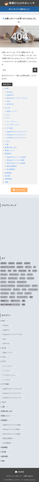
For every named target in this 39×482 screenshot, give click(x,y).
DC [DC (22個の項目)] (34, 267)
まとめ (7, 108)
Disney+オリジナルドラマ (16, 135)
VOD (7, 88)
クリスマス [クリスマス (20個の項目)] (30, 278)
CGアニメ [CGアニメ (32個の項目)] (28, 267)
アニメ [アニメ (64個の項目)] (23, 274)
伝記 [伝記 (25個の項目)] (31, 297)
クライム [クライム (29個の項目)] (22, 278)
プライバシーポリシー (14, 476)
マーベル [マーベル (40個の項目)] (19, 293)
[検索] (35, 70)
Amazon (10, 92)
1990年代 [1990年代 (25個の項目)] (3, 263)
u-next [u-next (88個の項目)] (35, 270)
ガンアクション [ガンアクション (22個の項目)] (12, 278)
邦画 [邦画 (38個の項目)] (23, 304)
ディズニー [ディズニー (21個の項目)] (16, 289)
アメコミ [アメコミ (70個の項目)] (29, 274)
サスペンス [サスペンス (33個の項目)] (11, 282)
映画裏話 (8, 173)
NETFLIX (10, 104)
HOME (19, 472)
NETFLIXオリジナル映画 (16, 163)
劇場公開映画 (12, 166)
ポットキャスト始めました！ (19, 9)
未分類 (7, 176)
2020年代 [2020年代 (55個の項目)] (27, 263)
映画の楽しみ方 (11, 147)
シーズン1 (8, 370)
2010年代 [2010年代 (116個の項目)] (19, 263)
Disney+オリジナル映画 (15, 160)
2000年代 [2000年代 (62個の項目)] (11, 263)
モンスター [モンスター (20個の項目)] (4, 297)
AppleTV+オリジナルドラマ (17, 132)
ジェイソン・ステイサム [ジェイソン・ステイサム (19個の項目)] (8, 285)
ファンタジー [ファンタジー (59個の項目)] (4, 293)
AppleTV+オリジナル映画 (16, 157)
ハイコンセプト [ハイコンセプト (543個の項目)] (33, 289)
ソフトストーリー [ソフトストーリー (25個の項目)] (6, 289)
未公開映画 (11, 169)
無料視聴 (8, 179)
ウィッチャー (12, 121)
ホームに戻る (19, 190)
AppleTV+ (10, 95)
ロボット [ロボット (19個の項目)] (12, 297)
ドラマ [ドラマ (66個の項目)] (24, 289)
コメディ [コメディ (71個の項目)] (3, 282)
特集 (6, 182)
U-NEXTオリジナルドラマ (16, 138)
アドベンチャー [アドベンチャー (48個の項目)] (14, 274)
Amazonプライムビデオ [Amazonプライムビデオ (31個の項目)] (7, 267)
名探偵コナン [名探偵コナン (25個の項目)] (4, 300)
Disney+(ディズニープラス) (17, 98)
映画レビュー (10, 150)
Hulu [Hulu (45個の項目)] (9, 270)
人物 (6, 144)
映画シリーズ (12, 111)
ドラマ (7, 118)
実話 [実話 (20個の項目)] (23, 300)
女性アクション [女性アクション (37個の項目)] (15, 300)
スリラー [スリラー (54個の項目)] (34, 285)
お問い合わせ (28, 476)
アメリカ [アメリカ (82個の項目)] (3, 278)
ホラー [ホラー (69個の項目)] (13, 293)
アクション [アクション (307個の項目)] (4, 274)
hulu (8, 101)
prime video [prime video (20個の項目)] (22, 270)
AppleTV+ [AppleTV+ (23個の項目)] (20, 267)
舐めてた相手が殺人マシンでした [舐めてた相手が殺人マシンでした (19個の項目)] (10, 304)
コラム (7, 115)
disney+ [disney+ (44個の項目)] (3, 270)
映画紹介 (8, 153)
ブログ (7, 141)
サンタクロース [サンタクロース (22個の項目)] (21, 282)
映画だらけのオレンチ (20, 3)
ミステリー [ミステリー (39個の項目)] (28, 293)
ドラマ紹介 (9, 128)
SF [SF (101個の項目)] (29, 270)
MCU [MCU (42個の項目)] (15, 270)
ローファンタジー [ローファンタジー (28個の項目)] (22, 297)
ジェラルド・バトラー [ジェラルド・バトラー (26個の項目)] (23, 285)
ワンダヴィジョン (13, 124)
